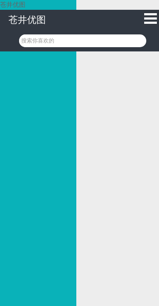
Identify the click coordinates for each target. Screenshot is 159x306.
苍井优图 (27, 19)
